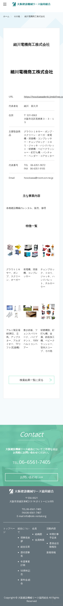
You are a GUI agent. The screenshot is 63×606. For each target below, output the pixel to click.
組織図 (38, 534)
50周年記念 (25, 572)
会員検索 (39, 539)
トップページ (9, 530)
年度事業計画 (25, 563)
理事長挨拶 (25, 539)
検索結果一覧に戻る (31, 380)
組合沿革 (25, 546)
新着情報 (51, 552)
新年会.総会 (25, 581)
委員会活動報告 (54, 545)
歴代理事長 (25, 554)
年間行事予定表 (54, 536)
